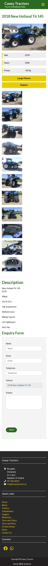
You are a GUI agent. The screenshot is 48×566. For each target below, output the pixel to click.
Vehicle (9, 380)
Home (4, 502)
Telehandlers (7, 511)
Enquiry (9, 393)
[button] (5, 37)
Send (11, 430)
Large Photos (24, 78)
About (4, 505)
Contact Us (7, 533)
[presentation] (25, 420)
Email (8, 356)
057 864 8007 (13, 481)
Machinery (6, 517)
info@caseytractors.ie (17, 484)
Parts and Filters (9, 520)
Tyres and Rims (9, 523)
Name (8, 343)
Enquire (24, 85)
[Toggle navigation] (43, 4)
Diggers (5, 514)
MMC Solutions (25, 564)
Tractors (5, 508)
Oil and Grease (8, 526)
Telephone (10, 368)
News (4, 530)
